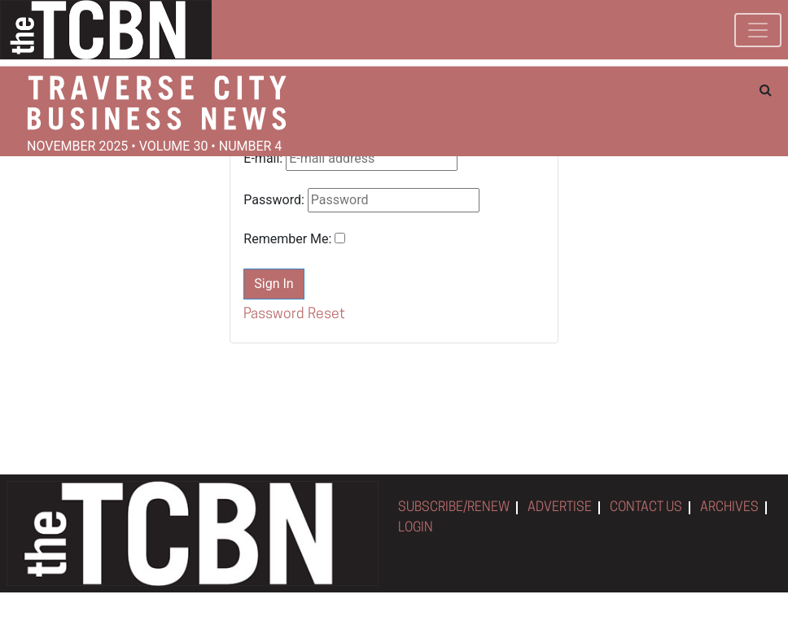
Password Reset (294, 314)
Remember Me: (287, 239)
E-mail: (262, 158)
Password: (273, 200)
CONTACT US (646, 507)
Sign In (273, 283)
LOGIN (415, 528)
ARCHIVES (729, 507)
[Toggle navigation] (757, 30)
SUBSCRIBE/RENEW (454, 507)
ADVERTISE (560, 507)
